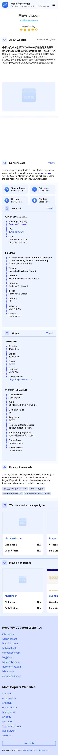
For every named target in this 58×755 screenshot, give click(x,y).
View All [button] (51, 163)
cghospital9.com (11, 676)
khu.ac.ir (7, 693)
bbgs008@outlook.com (20, 379)
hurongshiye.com (11, 666)
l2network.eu (9, 638)
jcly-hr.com (8, 634)
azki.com (7, 735)
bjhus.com (8, 671)
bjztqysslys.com (11, 662)
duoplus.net (8, 730)
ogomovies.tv (9, 707)
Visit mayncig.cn (29, 20)
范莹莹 (12, 364)
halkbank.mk (9, 648)
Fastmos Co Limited (18, 224)
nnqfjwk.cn (11, 595)
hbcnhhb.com (10, 643)
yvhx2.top (7, 721)
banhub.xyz (8, 712)
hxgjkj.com (8, 657)
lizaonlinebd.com (11, 726)
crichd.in (7, 702)
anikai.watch (9, 698)
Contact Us (29, 743)
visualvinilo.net (13, 538)
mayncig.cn (46, 173)
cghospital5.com (11, 652)
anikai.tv (6, 716)
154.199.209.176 (16, 232)
